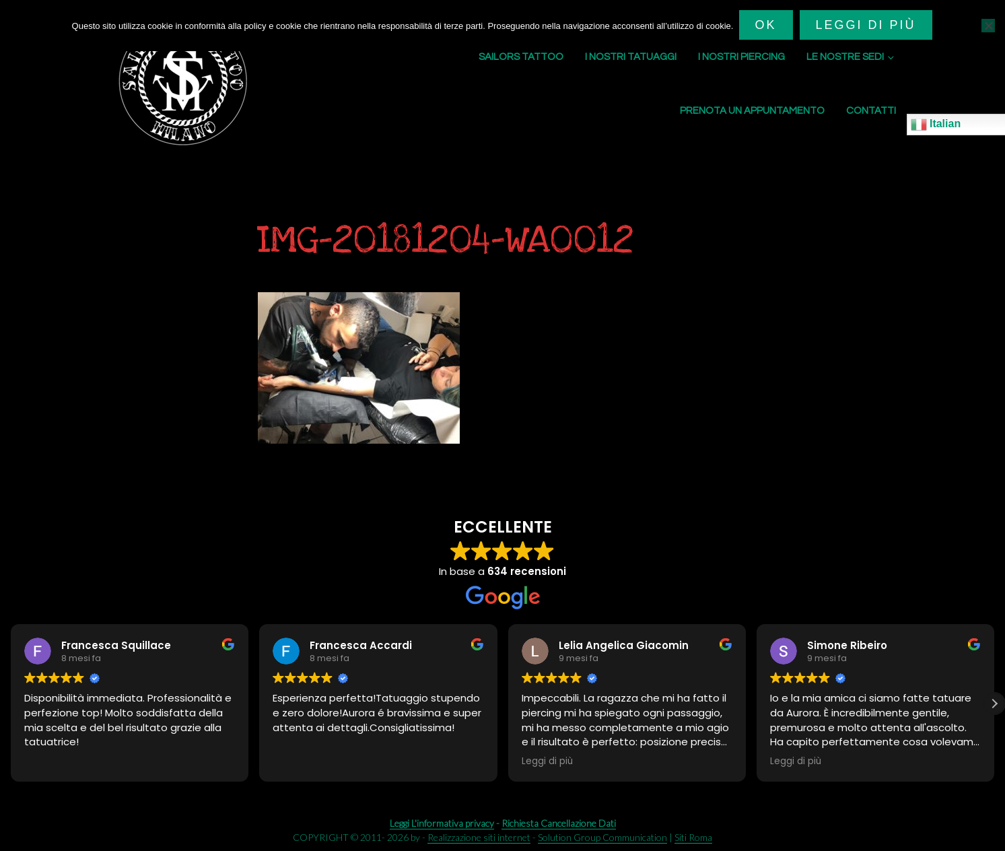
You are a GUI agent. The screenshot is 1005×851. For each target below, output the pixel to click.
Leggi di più (867, 25)
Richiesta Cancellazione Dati (558, 823)
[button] (994, 703)
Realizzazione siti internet (478, 837)
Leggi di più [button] (547, 761)
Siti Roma (693, 837)
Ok (766, 25)
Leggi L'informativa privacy (442, 823)
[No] (988, 25)
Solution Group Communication (602, 837)
